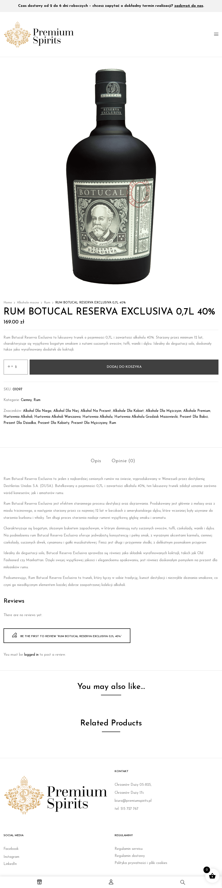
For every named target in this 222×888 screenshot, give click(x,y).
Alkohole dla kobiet (128, 411)
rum (112, 423)
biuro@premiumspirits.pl (133, 801)
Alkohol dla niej (66, 411)
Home (8, 302)
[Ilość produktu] (15, 367)
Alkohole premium (196, 411)
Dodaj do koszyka (124, 367)
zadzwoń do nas (188, 6)
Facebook (11, 849)
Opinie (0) (123, 461)
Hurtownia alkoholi (18, 417)
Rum (47, 302)
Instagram (11, 857)
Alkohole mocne (28, 302)
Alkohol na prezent (96, 411)
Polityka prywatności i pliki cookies (141, 863)
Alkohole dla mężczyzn (163, 411)
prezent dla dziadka (20, 423)
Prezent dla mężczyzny (89, 423)
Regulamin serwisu (129, 849)
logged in (31, 655)
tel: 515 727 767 (126, 809)
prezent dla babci (194, 417)
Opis (96, 461)
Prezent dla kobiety (53, 423)
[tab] (96, 461)
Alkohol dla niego (37, 411)
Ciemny (26, 400)
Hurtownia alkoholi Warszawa (57, 417)
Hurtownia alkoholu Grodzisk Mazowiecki (146, 417)
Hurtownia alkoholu (97, 417)
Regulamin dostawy (130, 856)
